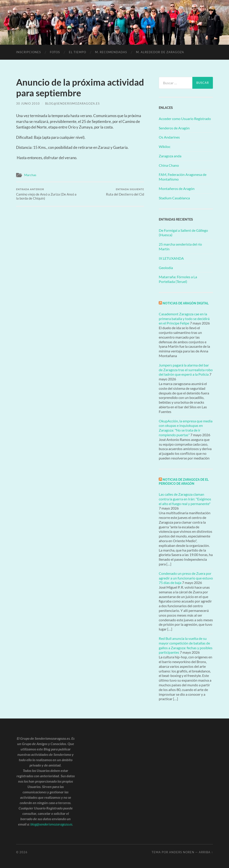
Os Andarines (169, 137)
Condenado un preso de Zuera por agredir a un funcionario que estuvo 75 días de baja (186, 578)
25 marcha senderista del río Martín (180, 246)
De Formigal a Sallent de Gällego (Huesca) (183, 232)
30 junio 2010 (28, 103)
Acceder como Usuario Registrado (185, 118)
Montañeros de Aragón (177, 188)
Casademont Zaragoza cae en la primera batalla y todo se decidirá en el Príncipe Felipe (184, 318)
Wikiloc (164, 146)
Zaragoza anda (170, 156)
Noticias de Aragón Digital (186, 303)
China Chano (169, 165)
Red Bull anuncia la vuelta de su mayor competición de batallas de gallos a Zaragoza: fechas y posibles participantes (185, 645)
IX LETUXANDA (171, 258)
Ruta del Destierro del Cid (125, 192)
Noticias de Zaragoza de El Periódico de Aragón (184, 481)
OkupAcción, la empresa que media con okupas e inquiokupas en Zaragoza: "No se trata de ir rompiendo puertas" (185, 428)
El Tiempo (77, 52)
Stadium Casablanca (174, 198)
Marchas (30, 175)
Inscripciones (28, 52)
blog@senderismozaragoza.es (72, 103)
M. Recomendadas (111, 52)
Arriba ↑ (206, 852)
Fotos (55, 52)
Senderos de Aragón (174, 128)
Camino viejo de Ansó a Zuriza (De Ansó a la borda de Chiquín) (47, 194)
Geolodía (166, 267)
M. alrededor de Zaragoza (160, 52)
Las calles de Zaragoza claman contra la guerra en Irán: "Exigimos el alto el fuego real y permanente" (185, 499)
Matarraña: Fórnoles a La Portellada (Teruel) (178, 279)
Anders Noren (181, 852)
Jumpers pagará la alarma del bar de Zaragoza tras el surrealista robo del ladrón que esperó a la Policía (186, 370)
